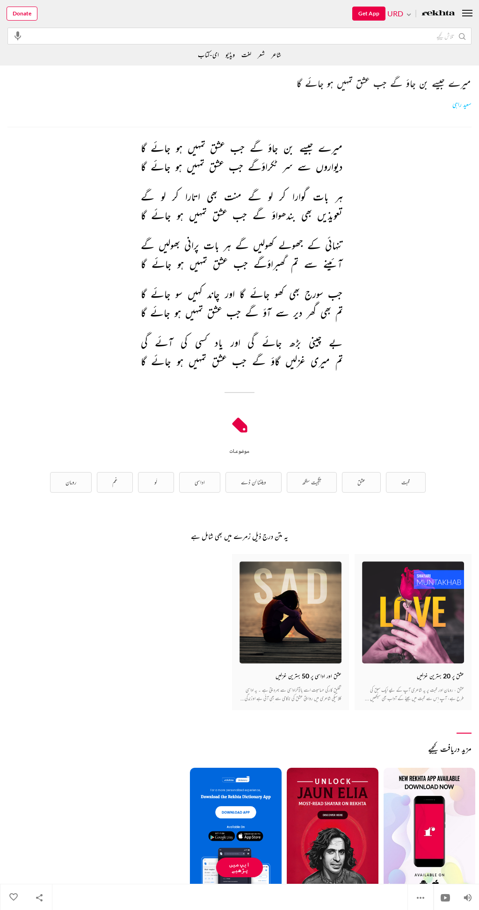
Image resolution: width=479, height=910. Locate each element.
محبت (405, 482)
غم (114, 482)
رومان (70, 482)
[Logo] (438, 13)
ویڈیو (230, 54)
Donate (22, 13)
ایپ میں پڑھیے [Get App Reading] (239, 867)
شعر (261, 54)
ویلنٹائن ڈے (253, 482)
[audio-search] (17, 35)
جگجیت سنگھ (311, 482)
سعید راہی (462, 104)
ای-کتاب (208, 54)
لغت (246, 54)
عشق (361, 482)
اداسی (200, 482)
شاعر (276, 54)
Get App (368, 13)
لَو (155, 482)
